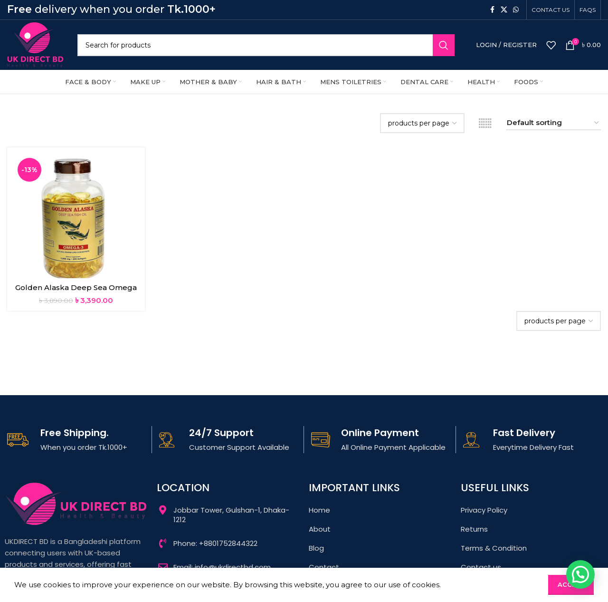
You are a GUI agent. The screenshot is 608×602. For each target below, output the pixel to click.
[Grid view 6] (485, 123)
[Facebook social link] (492, 9)
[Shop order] (553, 123)
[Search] (266, 45)
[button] (580, 574)
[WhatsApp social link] (516, 9)
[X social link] (504, 9)
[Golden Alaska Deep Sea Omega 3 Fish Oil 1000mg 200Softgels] (76, 216)
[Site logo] (35, 44)
